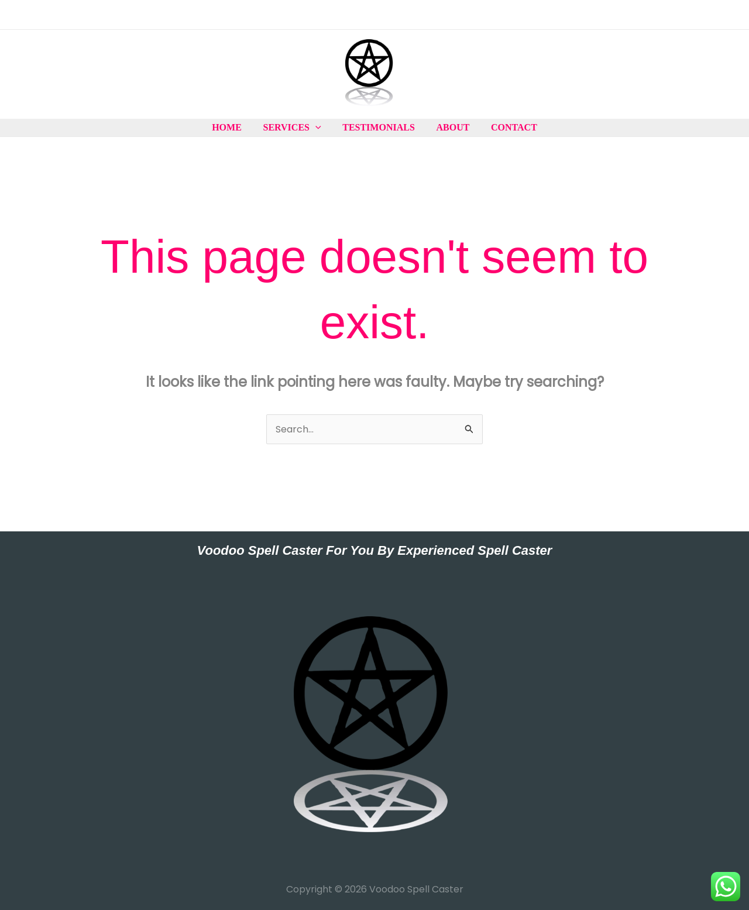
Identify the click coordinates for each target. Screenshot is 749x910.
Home (232, 127)
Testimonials (378, 127)
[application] (318, 127)
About (450, 127)
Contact (509, 127)
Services (295, 127)
